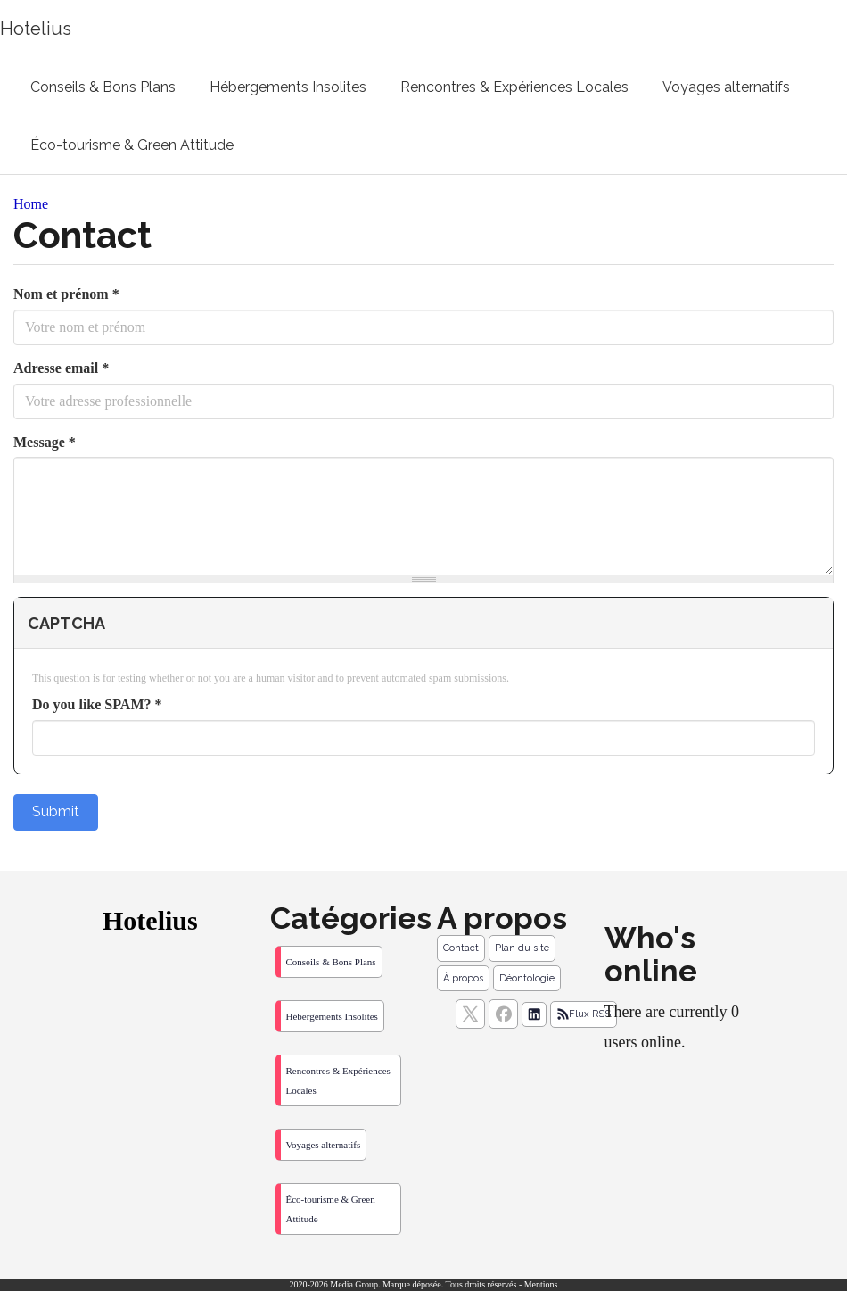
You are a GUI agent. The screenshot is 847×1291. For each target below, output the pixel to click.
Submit (55, 811)
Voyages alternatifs (726, 87)
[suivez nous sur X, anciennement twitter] (470, 1014)
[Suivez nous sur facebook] (503, 1014)
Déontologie (527, 978)
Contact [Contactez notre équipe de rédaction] (461, 948)
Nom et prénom (66, 294)
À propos (463, 978)
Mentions (541, 1284)
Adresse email (61, 368)
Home (30, 203)
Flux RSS (583, 1014)
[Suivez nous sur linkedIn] (534, 1014)
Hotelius (35, 28)
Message (44, 442)
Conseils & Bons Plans (103, 87)
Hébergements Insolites (288, 87)
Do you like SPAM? (96, 704)
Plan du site (522, 948)
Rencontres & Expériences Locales (514, 87)
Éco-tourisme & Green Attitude (132, 145)
